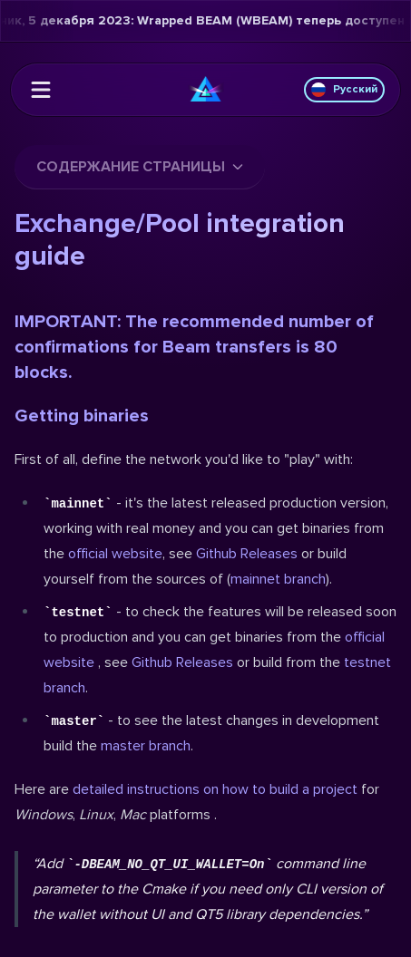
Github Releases (247, 554)
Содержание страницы (139, 167)
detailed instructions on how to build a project (215, 789)
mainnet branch (278, 579)
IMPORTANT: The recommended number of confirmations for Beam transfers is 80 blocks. (194, 347)
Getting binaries (82, 416)
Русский (344, 89)
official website (115, 554)
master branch (146, 746)
